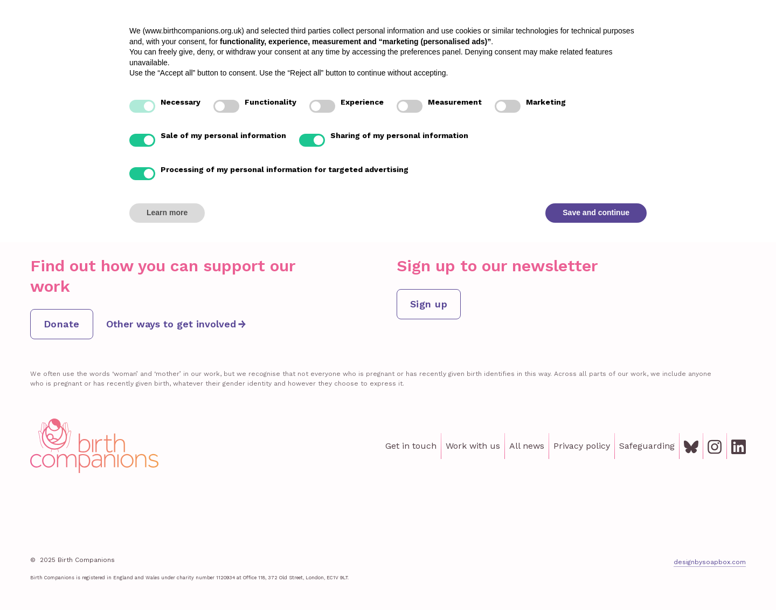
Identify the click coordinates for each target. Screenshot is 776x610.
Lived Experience (485, 36)
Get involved (616, 36)
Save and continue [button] (596, 580)
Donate (736, 36)
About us (678, 36)
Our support (408, 36)
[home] (72, 36)
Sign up (428, 304)
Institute (556, 36)
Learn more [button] (167, 580)
